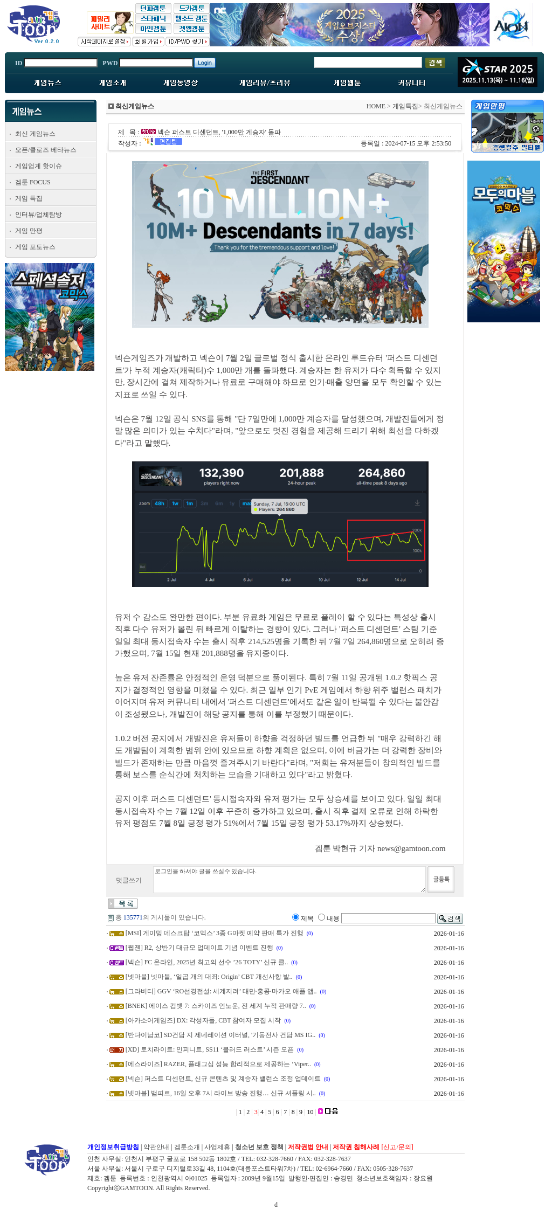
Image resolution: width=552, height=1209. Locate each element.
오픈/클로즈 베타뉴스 (46, 150)
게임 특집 (29, 198)
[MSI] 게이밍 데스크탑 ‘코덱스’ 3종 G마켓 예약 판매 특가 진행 (214, 933)
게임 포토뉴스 (35, 247)
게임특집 (405, 106)
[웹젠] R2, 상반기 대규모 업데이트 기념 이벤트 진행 (199, 947)
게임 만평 (29, 230)
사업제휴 (217, 1147)
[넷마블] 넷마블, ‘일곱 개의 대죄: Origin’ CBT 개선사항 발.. (209, 976)
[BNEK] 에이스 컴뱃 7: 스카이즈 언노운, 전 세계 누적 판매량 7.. (216, 1006)
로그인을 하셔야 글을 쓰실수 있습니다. (289, 879)
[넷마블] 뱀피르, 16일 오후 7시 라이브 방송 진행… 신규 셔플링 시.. (221, 1093)
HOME (376, 106)
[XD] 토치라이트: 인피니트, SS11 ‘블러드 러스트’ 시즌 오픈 (210, 1049)
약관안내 (156, 1147)
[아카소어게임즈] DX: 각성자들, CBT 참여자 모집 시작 (203, 1020)
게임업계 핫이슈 (38, 166)
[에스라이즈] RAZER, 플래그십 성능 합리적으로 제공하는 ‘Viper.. (218, 1064)
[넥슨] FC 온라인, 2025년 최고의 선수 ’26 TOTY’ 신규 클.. (207, 962)
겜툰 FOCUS (33, 182)
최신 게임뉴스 (35, 133)
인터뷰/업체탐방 (38, 214)
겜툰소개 (187, 1147)
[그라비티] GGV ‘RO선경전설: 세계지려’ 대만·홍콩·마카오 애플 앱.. (221, 991)
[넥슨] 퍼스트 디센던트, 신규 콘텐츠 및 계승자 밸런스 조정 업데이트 (223, 1078)
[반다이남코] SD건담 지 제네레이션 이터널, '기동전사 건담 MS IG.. (221, 1035)
